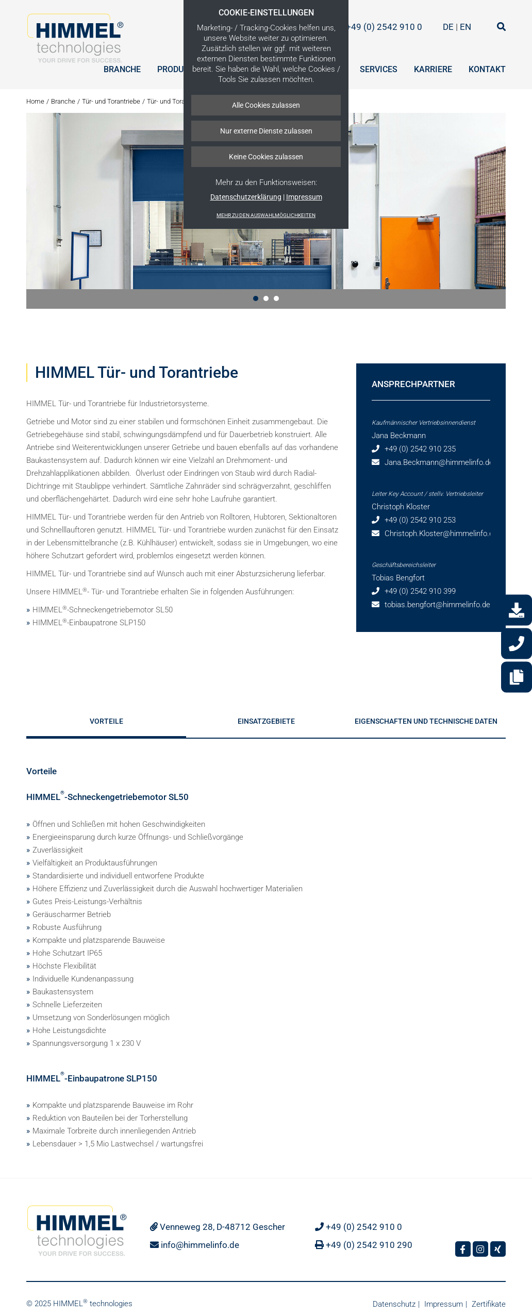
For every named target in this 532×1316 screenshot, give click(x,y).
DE (449, 27)
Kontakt (487, 69)
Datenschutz (394, 1304)
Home (35, 101)
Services (378, 69)
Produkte (177, 69)
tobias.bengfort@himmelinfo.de (437, 604)
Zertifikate (489, 1304)
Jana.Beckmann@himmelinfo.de (439, 462)
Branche (122, 69)
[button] (255, 298)
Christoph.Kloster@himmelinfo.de (441, 533)
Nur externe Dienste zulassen (266, 131)
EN (465, 27)
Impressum (304, 197)
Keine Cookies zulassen (266, 157)
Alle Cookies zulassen (266, 105)
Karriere (433, 69)
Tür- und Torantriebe (111, 101)
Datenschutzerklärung (245, 197)
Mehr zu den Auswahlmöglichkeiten (266, 215)
